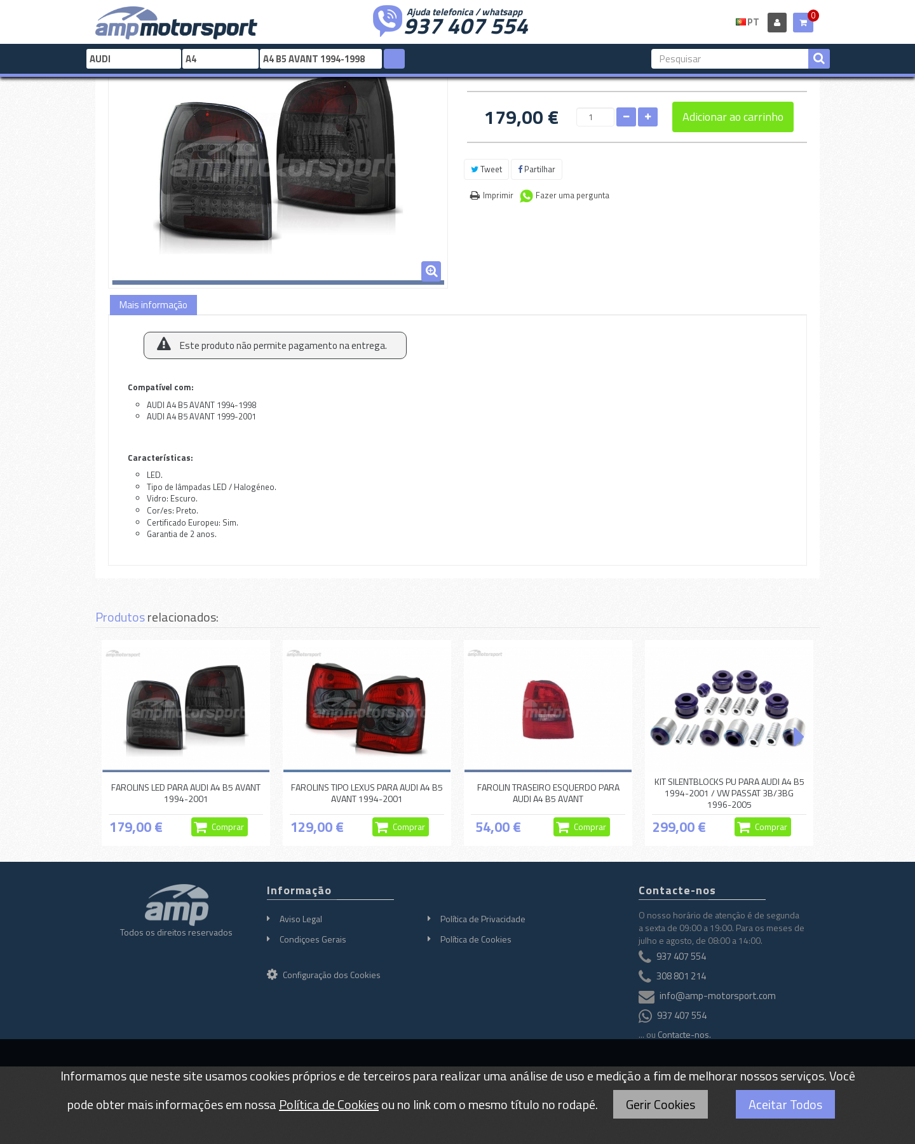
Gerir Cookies (660, 1104)
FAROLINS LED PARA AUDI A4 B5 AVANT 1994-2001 (186, 792)
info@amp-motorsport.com (718, 996)
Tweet (486, 169)
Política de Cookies (476, 939)
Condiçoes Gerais (313, 939)
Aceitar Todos (785, 1104)
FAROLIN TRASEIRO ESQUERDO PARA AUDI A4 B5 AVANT (548, 792)
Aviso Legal (301, 918)
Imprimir (498, 195)
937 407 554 (465, 24)
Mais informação (153, 304)
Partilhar (536, 169)
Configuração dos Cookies (324, 974)
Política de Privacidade (482, 918)
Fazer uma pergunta (572, 195)
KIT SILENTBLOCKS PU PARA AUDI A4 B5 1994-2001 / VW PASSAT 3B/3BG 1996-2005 (729, 793)
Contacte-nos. (684, 1034)
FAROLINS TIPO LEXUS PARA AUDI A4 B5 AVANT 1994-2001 (367, 792)
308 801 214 (681, 976)
